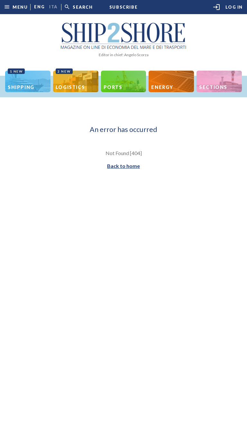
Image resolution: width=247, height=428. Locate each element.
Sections (213, 87)
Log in (228, 7)
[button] (16, 7)
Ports (113, 87)
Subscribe (123, 7)
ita (53, 7)
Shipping (21, 80)
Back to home (123, 166)
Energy (162, 87)
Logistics (70, 80)
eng (39, 7)
